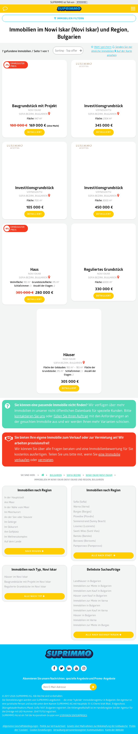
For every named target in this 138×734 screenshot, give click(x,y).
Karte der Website (114, 729)
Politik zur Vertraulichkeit (53, 726)
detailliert (33, 132)
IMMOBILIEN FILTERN (69, 18)
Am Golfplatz (11, 531)
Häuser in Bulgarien (84, 615)
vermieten (45, 459)
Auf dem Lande (12, 541)
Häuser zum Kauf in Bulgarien (90, 595)
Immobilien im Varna (84, 620)
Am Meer (9, 502)
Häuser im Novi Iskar (16, 576)
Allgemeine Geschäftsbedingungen (21, 726)
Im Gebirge (10, 521)
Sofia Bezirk (74, 475)
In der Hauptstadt (14, 497)
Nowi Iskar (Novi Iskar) (99, 475)
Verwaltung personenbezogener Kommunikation (78, 729)
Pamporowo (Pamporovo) (87, 545)
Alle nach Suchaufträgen (103, 634)
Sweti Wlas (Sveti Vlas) (86, 531)
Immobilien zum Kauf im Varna (90, 610)
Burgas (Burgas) (82, 511)
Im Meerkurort (12, 512)
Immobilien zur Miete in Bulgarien (92, 585)
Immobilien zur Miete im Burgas (91, 625)
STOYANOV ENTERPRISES (73, 715)
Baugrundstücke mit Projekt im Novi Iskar (27, 581)
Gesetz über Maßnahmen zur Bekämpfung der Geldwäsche (97, 726)
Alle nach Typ (34, 596)
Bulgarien (56, 475)
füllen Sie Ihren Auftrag (71, 416)
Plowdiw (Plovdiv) (83, 516)
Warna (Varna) (81, 506)
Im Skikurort (11, 526)
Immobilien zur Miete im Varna (90, 600)
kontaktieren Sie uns (29, 416)
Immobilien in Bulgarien (86, 605)
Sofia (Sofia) (79, 501)
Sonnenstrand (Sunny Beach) (89, 521)
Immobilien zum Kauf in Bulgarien (92, 590)
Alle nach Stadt (103, 555)
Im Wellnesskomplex (15, 536)
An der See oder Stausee (18, 517)
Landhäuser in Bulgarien (87, 581)
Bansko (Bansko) (82, 536)
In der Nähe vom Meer (16, 507)
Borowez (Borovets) (84, 540)
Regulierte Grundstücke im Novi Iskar (25, 586)
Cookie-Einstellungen (41, 729)
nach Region (34, 551)
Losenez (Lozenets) (84, 526)
